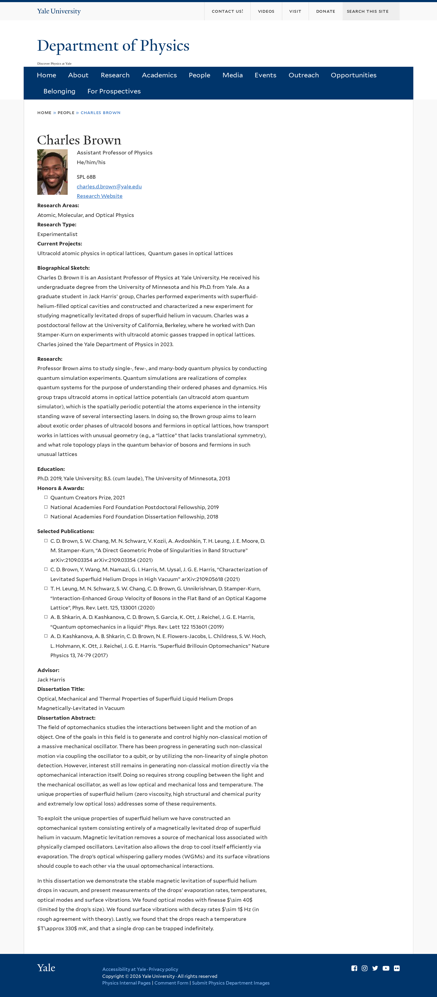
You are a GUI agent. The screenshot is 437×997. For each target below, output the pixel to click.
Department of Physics (115, 45)
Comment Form (171, 983)
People (199, 75)
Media (232, 75)
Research (115, 75)
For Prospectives (114, 91)
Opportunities (354, 75)
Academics (159, 75)
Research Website (100, 196)
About (78, 75)
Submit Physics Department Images (231, 983)
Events (265, 75)
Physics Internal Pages (126, 983)
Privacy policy (163, 969)
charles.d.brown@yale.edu (109, 187)
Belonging (59, 91)
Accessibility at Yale (124, 969)
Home (46, 75)
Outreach (304, 75)
